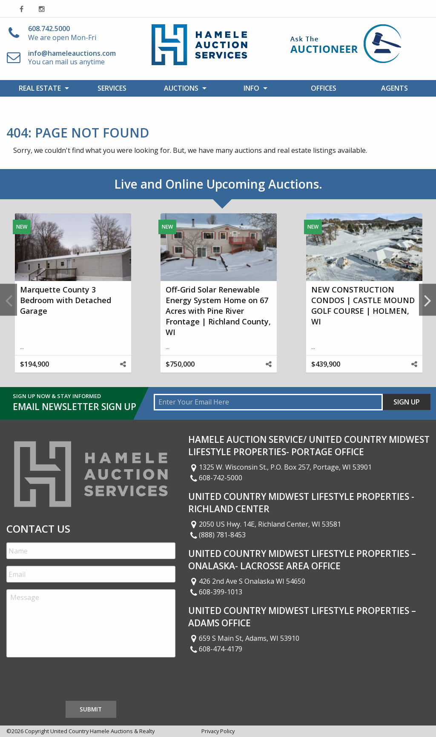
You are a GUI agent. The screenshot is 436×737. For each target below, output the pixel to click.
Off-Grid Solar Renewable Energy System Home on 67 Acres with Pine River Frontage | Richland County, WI (218, 311)
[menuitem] (41, 88)
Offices (323, 88)
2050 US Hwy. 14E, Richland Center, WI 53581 (264, 524)
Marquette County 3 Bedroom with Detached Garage (65, 300)
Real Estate (40, 88)
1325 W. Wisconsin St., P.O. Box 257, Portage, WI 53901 (280, 467)
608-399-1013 (215, 591)
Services (112, 88)
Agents (394, 88)
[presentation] (71, 680)
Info (251, 88)
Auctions (181, 88)
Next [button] (427, 300)
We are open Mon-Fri (62, 33)
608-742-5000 (215, 477)
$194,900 (34, 364)
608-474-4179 (215, 649)
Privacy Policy (218, 731)
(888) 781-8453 (217, 534)
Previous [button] (8, 300)
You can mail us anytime (72, 58)
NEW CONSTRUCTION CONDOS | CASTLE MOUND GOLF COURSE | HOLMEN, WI (363, 305)
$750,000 (180, 364)
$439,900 (325, 364)
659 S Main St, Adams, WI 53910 (244, 638)
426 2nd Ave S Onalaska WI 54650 (247, 581)
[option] (73, 300)
